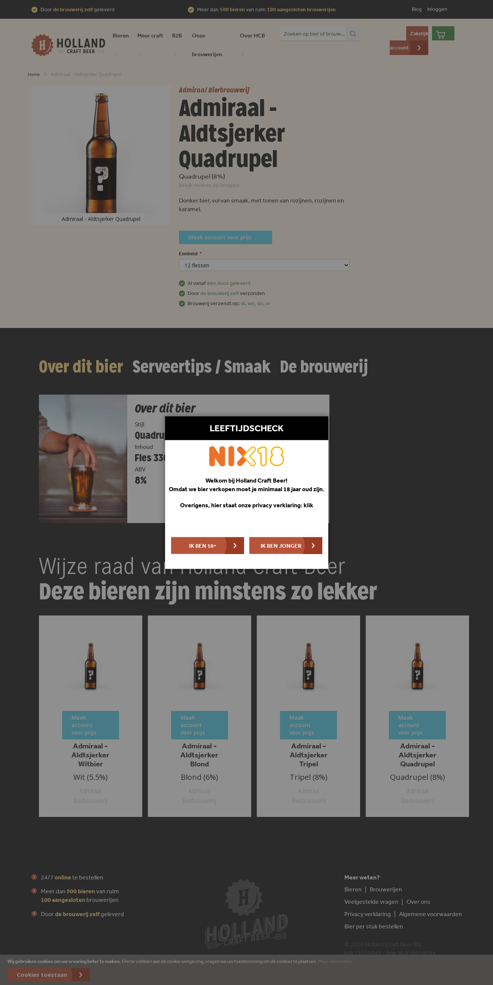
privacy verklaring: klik (282, 504)
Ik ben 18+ (202, 545)
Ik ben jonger (281, 545)
